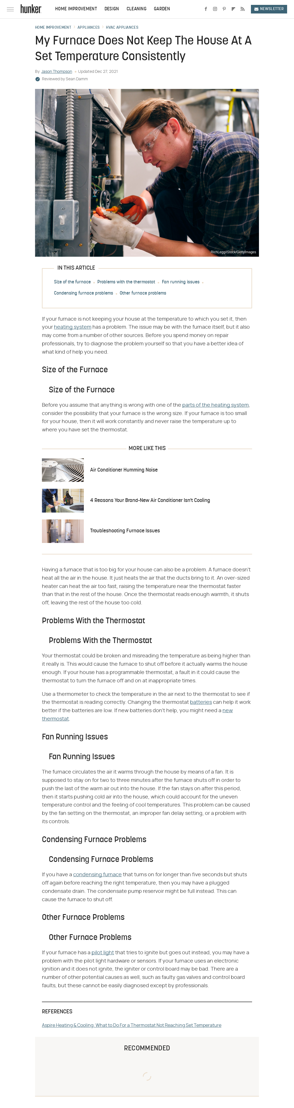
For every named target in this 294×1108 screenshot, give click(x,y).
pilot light (103, 952)
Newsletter (269, 9)
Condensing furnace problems (83, 293)
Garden (162, 9)
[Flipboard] (233, 9)
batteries (201, 702)
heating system (72, 327)
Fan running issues (181, 282)
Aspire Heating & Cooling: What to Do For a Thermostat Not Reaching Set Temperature (131, 1025)
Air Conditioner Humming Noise (124, 470)
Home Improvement (76, 9)
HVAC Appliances (122, 28)
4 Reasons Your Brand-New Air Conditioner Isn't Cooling (150, 500)
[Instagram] (215, 9)
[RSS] (242, 9)
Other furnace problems (143, 293)
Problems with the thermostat (126, 282)
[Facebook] (206, 9)
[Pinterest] (224, 9)
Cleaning (136, 9)
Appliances (89, 28)
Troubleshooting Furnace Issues (125, 531)
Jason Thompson (56, 72)
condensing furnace (97, 874)
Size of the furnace (72, 282)
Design (112, 9)
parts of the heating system (215, 405)
